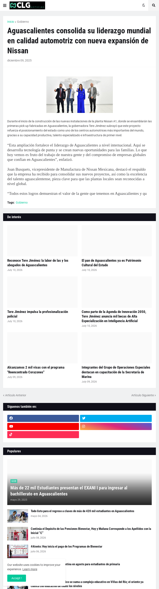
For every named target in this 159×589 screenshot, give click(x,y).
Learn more (29, 569)
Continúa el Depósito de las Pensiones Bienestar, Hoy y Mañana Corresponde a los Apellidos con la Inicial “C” (91, 531)
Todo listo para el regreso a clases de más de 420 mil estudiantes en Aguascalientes (82, 511)
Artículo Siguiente (142, 395)
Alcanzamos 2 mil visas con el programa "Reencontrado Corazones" (35, 369)
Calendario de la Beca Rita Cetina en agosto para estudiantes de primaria (75, 564)
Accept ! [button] (16, 578)
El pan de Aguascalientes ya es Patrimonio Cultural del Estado (111, 262)
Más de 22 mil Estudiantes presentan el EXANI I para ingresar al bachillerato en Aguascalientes (68, 490)
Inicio (10, 21)
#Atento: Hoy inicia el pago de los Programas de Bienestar (66, 546)
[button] (5, 5)
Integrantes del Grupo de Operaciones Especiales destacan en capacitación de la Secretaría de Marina (116, 372)
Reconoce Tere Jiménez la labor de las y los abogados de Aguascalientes (37, 262)
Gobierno (23, 21)
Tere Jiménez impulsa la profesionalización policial (37, 314)
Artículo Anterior (15, 395)
